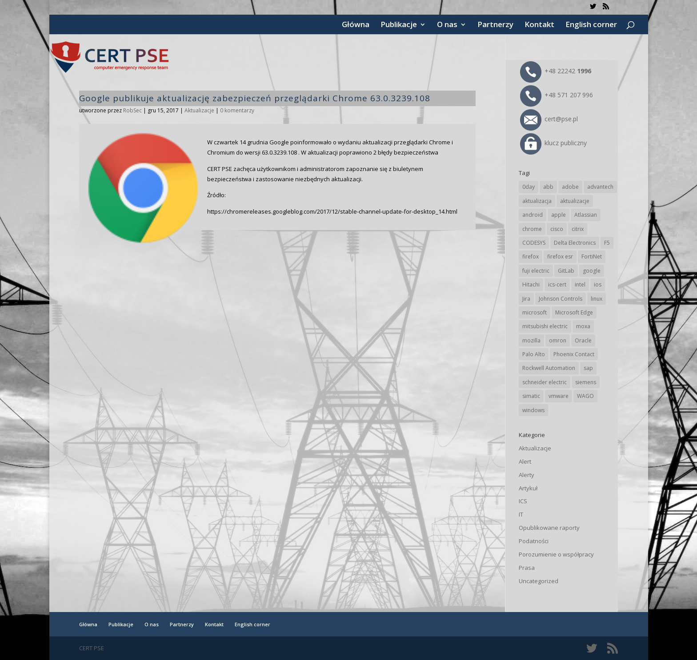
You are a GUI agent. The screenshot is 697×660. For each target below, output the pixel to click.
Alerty (526, 475)
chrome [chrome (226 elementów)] (532, 229)
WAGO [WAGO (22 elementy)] (585, 396)
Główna (355, 25)
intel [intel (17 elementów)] (580, 284)
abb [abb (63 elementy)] (548, 187)
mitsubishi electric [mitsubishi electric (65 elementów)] (545, 326)
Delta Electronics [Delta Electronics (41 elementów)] (575, 243)
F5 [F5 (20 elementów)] (607, 243)
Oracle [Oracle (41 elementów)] (583, 340)
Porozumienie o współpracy (556, 554)
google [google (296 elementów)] (592, 270)
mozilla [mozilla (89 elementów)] (531, 340)
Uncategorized (538, 581)
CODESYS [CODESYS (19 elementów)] (533, 243)
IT (521, 514)
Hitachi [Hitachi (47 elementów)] (531, 284)
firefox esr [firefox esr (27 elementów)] (560, 256)
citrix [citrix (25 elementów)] (578, 229)
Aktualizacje (199, 110)
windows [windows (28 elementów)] (533, 410)
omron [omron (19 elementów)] (557, 340)
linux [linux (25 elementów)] (596, 298)
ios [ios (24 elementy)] (597, 284)
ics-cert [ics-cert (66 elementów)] (557, 284)
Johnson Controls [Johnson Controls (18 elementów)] (560, 298)
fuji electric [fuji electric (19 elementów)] (535, 270)
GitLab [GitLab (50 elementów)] (566, 270)
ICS (523, 501)
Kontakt (539, 25)
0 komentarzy (237, 110)
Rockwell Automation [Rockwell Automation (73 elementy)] (548, 368)
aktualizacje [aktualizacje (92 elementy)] (574, 201)
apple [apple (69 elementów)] (558, 215)
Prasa (527, 568)
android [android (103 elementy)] (532, 215)
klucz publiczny (553, 143)
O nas (447, 25)
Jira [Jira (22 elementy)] (526, 298)
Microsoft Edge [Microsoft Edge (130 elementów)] (574, 312)
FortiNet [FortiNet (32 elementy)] (591, 256)
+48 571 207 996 (556, 95)
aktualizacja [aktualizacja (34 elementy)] (537, 201)
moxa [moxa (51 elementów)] (583, 326)
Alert (525, 461)
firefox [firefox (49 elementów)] (530, 256)
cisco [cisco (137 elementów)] (556, 229)
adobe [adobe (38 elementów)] (570, 187)
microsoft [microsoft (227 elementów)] (534, 312)
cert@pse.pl (549, 119)
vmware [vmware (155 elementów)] (559, 396)
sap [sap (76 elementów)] (588, 368)
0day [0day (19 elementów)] (528, 187)
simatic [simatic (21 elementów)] (531, 396)
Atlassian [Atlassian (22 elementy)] (585, 215)
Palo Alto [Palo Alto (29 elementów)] (533, 354)
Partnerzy (495, 25)
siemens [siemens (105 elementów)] (585, 382)
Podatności (534, 541)
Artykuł (528, 488)
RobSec (132, 110)
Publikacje (399, 25)
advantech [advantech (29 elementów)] (600, 187)
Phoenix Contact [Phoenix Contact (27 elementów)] (573, 354)
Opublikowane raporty (549, 528)
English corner (591, 25)
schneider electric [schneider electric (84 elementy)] (544, 382)
